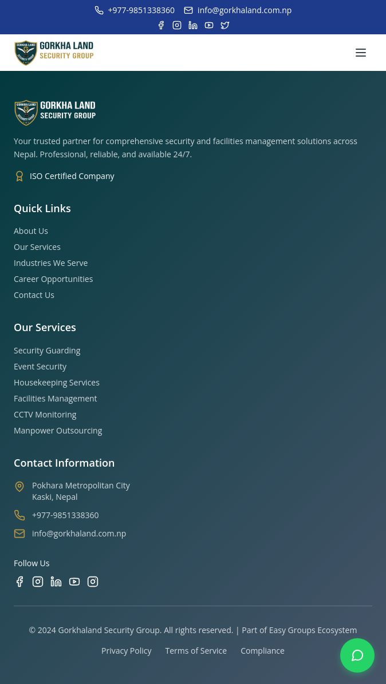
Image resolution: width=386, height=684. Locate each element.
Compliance (263, 650)
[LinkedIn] (56, 581)
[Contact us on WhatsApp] (357, 655)
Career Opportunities (53, 278)
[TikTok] (93, 581)
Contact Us (34, 294)
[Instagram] (38, 581)
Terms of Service (196, 650)
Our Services (37, 246)
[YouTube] (74, 581)
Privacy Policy (126, 650)
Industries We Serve (51, 262)
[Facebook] (19, 581)
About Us (31, 230)
